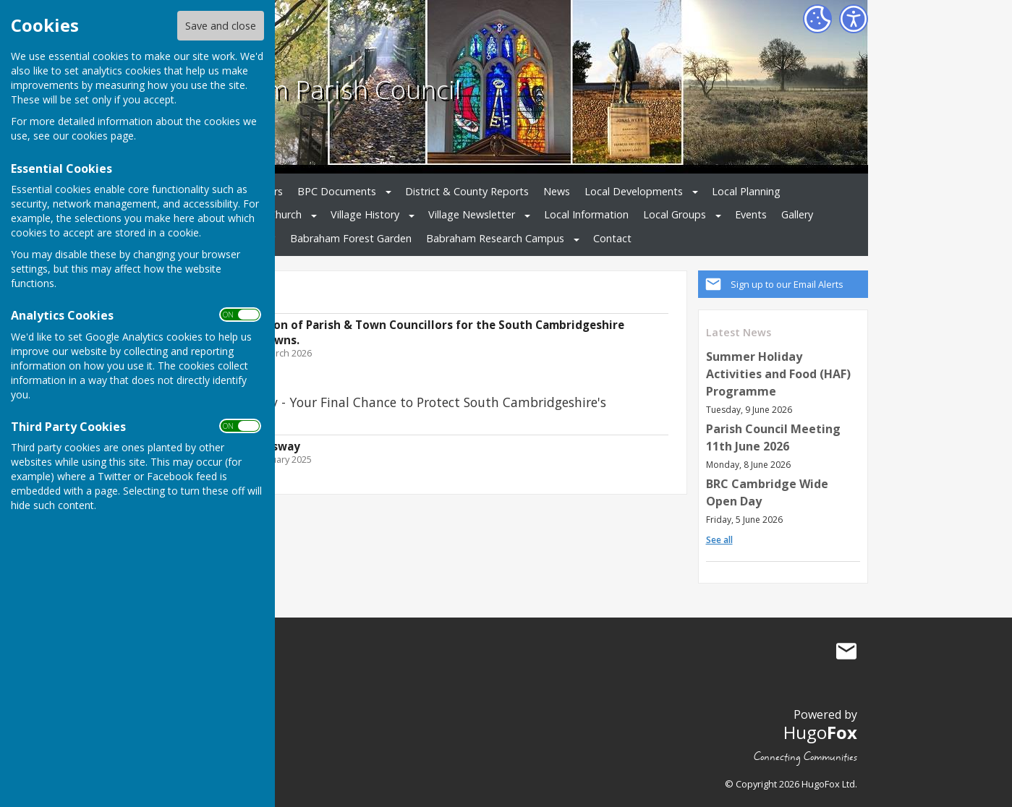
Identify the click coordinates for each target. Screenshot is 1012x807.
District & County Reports (467, 191)
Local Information (586, 214)
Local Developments (633, 191)
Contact (612, 238)
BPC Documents (336, 191)
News (556, 191)
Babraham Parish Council (314, 89)
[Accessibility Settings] (853, 18)
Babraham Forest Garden (351, 238)
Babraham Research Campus (495, 238)
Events (751, 214)
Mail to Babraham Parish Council (846, 651)
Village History (365, 214)
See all (719, 540)
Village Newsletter (471, 214)
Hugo (820, 732)
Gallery (797, 214)
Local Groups (674, 214)
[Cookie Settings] (817, 18)
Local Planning (746, 191)
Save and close (220, 26)
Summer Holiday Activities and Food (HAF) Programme (778, 374)
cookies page (103, 135)
